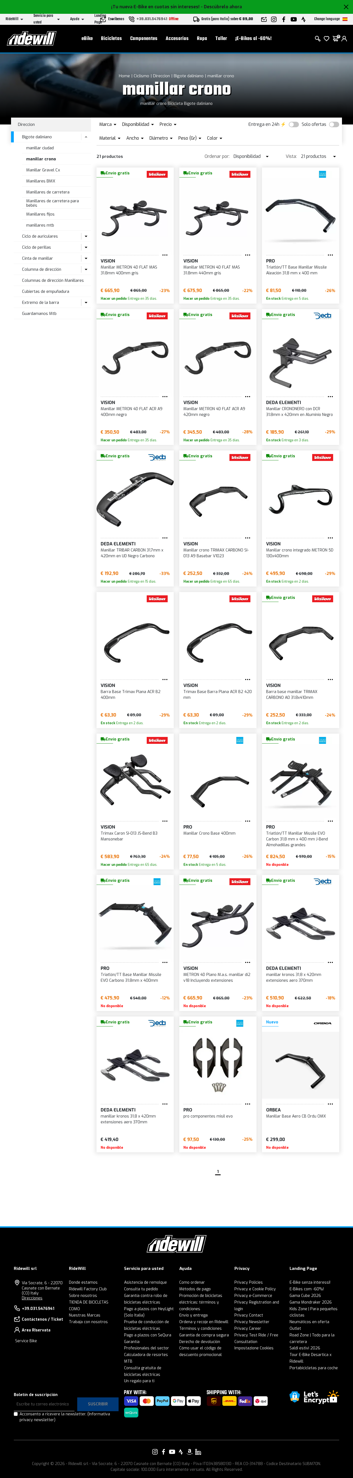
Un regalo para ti (139, 1381)
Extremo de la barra (40, 302)
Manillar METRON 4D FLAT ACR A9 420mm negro (214, 411)
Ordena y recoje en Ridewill (203, 1322)
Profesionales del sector (146, 1348)
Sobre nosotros (83, 1295)
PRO (270, 261)
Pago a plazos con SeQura (147, 1335)
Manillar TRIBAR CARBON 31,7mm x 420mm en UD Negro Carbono (132, 553)
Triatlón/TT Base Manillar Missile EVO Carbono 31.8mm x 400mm (131, 977)
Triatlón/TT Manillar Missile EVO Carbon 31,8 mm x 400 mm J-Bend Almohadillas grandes (297, 839)
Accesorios (177, 39)
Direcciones (32, 1298)
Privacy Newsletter (251, 1322)
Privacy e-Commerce (253, 1295)
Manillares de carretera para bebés (52, 203)
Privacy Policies (248, 1282)
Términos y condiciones (200, 1328)
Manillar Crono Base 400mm (209, 833)
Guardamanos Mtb (39, 313)
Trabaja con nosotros (88, 1322)
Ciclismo (141, 76)
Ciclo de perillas (36, 247)
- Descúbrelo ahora (221, 7)
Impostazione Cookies (254, 1348)
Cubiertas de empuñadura (45, 291)
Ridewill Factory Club (88, 1289)
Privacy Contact (248, 1315)
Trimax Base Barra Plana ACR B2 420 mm (217, 694)
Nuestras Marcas (84, 1315)
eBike (87, 39)
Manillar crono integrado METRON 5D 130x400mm (299, 553)
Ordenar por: (217, 156)
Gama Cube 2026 (305, 1295)
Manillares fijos (40, 214)
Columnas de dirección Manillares (53, 280)
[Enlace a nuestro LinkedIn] (198, 1451)
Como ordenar (192, 1282)
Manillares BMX (40, 181)
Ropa (202, 39)
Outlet (295, 1328)
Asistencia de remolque (145, 1282)
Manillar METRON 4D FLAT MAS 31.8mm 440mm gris (211, 270)
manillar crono (220, 76)
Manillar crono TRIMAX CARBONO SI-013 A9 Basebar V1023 (216, 553)
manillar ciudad (40, 148)
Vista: (291, 156)
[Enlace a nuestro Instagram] (155, 1451)
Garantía (132, 1341)
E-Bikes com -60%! (307, 1289)
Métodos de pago (195, 1289)
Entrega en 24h (263, 124)
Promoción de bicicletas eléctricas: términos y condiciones (200, 1302)
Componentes (143, 39)
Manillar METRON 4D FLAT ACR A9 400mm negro (131, 411)
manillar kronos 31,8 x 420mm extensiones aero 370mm (293, 977)
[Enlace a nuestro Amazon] (189, 1451)
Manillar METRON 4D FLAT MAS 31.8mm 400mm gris (129, 270)
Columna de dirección (41, 269)
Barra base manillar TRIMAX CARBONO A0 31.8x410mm (291, 694)
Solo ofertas (314, 124)
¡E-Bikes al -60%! (253, 39)
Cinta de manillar (37, 258)
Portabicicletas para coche (314, 1368)
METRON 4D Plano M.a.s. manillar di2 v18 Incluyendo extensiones (216, 977)
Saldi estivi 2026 (305, 1348)
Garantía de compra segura (204, 1335)
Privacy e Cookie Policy (255, 1289)
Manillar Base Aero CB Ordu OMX (296, 1116)
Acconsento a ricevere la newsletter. (65, 1417)
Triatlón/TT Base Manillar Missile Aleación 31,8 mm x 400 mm (296, 270)
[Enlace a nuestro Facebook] (163, 1451)
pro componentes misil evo (208, 1116)
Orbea (273, 1110)
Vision (108, 261)
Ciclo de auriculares (40, 236)
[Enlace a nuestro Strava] (181, 1451)
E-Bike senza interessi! (310, 1282)
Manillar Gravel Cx (43, 170)
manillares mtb (40, 225)
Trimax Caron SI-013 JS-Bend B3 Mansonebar (129, 836)
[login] (344, 38)
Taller (221, 39)
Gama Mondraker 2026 (311, 1302)
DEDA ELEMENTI (283, 402)
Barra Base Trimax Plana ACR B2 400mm (131, 694)
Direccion (161, 76)
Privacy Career (247, 1328)
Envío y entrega (193, 1315)
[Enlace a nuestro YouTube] (172, 1451)
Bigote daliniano (189, 76)
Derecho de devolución (199, 1341)
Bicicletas (111, 39)
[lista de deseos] (326, 38)
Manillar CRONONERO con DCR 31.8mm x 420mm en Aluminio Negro (299, 411)
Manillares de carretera (47, 192)
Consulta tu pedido (141, 1289)
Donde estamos (83, 1282)
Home (124, 76)
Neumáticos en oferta (309, 1322)
